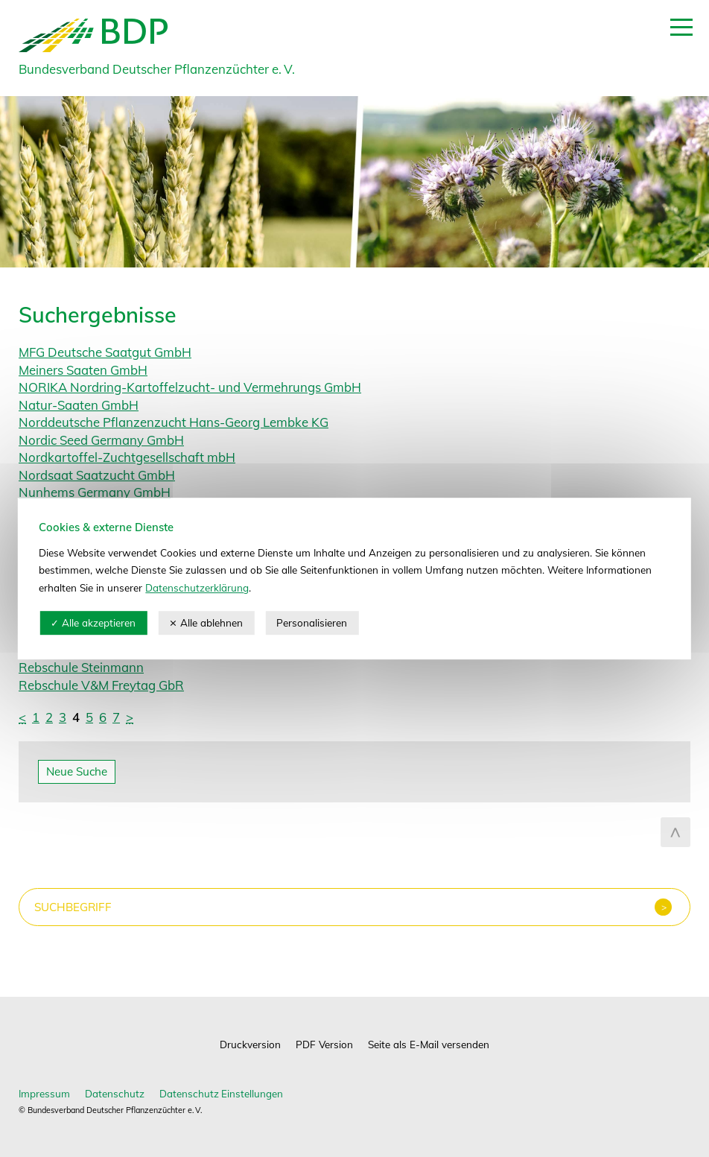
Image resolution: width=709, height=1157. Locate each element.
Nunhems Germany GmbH (95, 492)
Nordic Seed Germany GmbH (101, 440)
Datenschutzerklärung (197, 587)
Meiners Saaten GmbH (83, 370)
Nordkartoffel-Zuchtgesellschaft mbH (127, 457)
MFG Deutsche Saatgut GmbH (105, 352)
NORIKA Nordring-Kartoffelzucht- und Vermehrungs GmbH (190, 387)
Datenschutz (114, 1093)
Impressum (44, 1093)
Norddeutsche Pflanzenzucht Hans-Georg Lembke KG (173, 422)
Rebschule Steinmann (81, 667)
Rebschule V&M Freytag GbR (101, 685)
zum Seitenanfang (675, 832)
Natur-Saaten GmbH (79, 405)
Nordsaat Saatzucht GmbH (97, 475)
